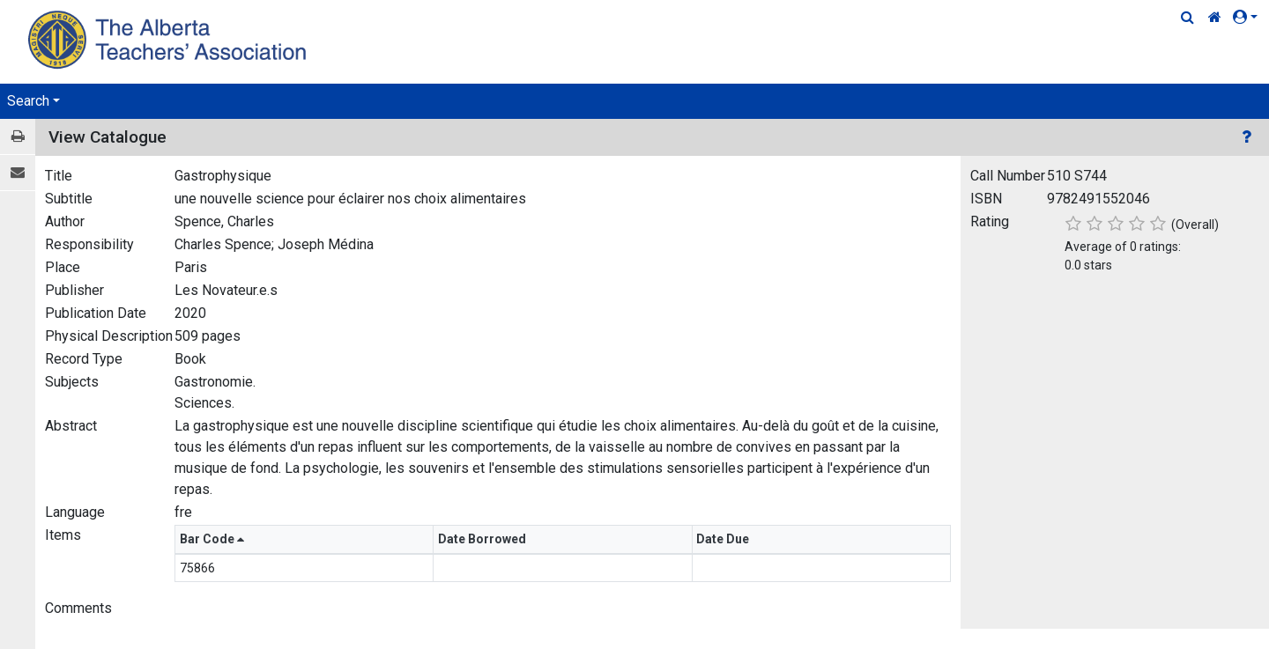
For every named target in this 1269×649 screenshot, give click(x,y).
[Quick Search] (1187, 17)
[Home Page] (169, 39)
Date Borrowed (483, 539)
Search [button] (28, 100)
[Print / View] (17, 137)
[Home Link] (1214, 17)
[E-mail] (17, 173)
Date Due (724, 539)
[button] (1248, 17)
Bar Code (212, 539)
